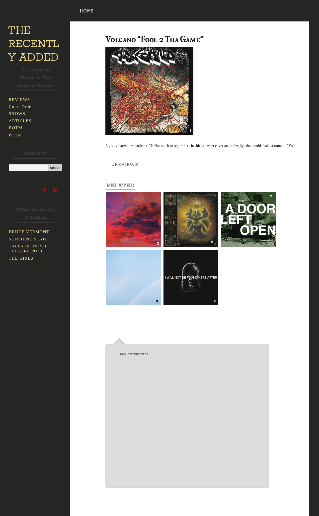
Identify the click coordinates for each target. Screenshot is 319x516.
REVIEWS (19, 99)
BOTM (15, 127)
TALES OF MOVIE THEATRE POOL (28, 248)
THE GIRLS (21, 258)
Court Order (21, 106)
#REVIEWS (125, 164)
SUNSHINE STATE (28, 239)
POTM (15, 135)
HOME (87, 11)
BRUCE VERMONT (29, 231)
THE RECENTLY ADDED (33, 44)
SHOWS (17, 113)
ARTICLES (20, 120)
